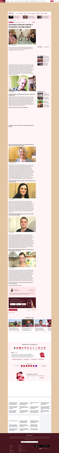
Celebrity (12, 1)
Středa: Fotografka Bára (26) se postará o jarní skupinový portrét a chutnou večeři (22, 181)
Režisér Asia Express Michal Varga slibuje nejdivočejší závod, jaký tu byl (46, 65)
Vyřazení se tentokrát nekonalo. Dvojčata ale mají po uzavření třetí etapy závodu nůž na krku (46, 94)
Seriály (19, 1)
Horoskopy (22, 1)
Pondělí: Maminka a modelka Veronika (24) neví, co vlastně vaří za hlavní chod (22, 95)
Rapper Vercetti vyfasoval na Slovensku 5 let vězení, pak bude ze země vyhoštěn (24, 425)
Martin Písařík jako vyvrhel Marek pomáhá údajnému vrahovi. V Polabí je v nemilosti (40, 329)
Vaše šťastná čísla (29, 363)
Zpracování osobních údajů (22, 450)
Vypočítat (41, 377)
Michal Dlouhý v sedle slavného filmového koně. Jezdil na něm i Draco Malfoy (14, 329)
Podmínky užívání (12, 450)
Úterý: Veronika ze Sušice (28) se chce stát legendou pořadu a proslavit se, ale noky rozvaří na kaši (21, 145)
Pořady (40, 1)
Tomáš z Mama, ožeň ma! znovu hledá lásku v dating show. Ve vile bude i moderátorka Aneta (24, 403)
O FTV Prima (11, 445)
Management (20, 445)
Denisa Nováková (22, 22)
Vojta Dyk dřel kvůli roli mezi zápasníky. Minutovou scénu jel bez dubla (24, 407)
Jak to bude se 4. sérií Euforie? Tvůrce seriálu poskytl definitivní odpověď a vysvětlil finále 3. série (13, 426)
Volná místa (11, 446)
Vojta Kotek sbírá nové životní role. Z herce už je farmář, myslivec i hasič (46, 105)
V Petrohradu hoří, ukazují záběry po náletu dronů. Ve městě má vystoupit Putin (13, 407)
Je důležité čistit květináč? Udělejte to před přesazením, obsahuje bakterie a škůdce (34, 425)
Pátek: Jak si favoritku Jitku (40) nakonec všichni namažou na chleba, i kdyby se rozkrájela (21, 250)
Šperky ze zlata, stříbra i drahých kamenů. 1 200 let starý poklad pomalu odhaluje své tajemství (34, 411)
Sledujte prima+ (27, 1)
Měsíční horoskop (34, 359)
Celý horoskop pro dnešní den (16, 359)
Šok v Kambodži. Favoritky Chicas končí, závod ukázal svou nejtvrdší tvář (46, 98)
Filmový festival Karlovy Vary (34, 1)
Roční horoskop (41, 359)
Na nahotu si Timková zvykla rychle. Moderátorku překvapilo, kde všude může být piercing (47, 102)
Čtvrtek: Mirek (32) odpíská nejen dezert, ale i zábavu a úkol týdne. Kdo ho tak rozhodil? (21, 214)
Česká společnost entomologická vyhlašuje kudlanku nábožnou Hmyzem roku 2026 (34, 407)
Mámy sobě (43, 1)
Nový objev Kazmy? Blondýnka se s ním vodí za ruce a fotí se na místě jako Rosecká (24, 429)
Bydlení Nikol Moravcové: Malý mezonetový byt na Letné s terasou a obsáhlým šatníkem (34, 422)
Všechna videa (46, 46)
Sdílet (34, 22)
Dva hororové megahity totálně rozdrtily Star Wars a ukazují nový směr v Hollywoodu (13, 429)
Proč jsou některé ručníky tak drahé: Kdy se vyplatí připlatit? (34, 429)
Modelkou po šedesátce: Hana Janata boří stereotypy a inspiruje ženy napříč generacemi (17, 17)
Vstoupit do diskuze (13, 309)
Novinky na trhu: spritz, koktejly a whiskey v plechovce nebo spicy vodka (45, 411)
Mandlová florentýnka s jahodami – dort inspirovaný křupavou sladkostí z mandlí (45, 403)
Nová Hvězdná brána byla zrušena (13, 421)
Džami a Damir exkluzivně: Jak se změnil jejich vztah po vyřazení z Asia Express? (46, 58)
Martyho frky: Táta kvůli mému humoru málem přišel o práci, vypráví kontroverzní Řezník (24, 422)
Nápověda (20, 451)
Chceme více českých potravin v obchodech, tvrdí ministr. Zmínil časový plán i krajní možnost (13, 403)
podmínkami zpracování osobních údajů (21, 306)
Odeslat (23, 304)
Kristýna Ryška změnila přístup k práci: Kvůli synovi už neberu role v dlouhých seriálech (45, 17)
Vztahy (16, 1)
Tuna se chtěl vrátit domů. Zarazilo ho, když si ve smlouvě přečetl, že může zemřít (27, 329)
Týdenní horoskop (26, 359)
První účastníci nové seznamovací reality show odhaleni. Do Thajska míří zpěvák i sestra (31, 17)
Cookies (11, 451)
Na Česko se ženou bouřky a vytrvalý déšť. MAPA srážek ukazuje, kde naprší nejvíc (13, 411)
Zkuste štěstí (44, 365)
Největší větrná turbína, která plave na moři (34, 403)
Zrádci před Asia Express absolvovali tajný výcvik (46, 60)
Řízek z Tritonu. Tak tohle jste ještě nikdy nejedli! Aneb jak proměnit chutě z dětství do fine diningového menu (45, 408)
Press (19, 446)
